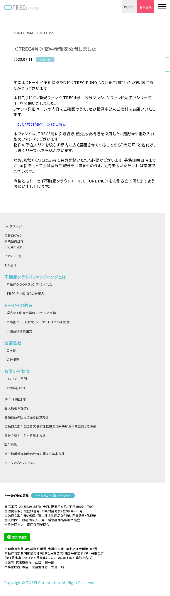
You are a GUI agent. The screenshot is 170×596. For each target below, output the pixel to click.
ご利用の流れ (13, 247)
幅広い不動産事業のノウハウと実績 (31, 312)
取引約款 (10, 444)
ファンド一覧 (13, 256)
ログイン (129, 7)
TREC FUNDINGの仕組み (25, 293)
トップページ (13, 226)
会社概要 (13, 359)
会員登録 (145, 7)
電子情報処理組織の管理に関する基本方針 (34, 453)
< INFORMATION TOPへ (34, 32)
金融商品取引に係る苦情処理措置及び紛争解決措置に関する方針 (50, 426)
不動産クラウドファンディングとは (30, 284)
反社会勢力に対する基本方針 (25, 435)
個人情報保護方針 (17, 408)
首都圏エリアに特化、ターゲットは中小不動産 (38, 322)
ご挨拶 (11, 350)
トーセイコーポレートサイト (52, 495)
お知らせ (10, 265)
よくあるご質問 (17, 378)
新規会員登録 (14, 241)
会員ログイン (13, 235)
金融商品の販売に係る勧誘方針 (26, 417)
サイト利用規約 (15, 399)
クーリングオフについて (20, 462)
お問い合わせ (16, 388)
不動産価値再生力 (19, 331)
